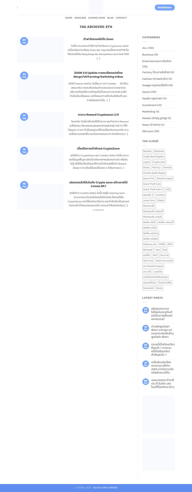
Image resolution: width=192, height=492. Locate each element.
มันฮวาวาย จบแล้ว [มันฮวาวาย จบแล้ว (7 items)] (164, 260)
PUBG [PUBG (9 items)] (162, 244)
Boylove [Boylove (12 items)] (147, 151)
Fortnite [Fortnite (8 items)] (167, 167)
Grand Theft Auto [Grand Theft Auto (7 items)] (152, 184)
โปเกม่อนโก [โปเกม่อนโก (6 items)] (148, 288)
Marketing (148, 111)
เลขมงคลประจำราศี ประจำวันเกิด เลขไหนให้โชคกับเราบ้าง (162, 383)
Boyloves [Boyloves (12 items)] (159, 151)
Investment (149, 105)
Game (146, 92)
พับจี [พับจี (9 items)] (155, 255)
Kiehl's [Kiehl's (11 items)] (161, 200)
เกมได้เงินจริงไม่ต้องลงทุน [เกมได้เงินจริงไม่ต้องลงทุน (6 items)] (155, 277)
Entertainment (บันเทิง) (156, 61)
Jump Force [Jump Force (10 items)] (149, 200)
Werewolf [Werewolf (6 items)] (148, 249)
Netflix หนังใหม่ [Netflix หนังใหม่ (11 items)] (150, 239)
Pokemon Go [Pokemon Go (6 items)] (149, 244)
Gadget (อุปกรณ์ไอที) (155, 85)
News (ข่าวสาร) (151, 125)
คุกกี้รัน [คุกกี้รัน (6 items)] (146, 255)
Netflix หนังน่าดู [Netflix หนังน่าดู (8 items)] (151, 233)
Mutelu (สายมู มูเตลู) (154, 118)
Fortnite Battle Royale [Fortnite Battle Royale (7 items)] (154, 173)
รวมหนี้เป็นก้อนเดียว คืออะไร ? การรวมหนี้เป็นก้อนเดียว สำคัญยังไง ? (163, 349)
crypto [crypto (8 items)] (146, 162)
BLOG (110, 17)
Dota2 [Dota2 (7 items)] (146, 167)
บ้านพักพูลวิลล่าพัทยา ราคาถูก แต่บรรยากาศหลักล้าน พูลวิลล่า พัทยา (162, 332)
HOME (68, 17)
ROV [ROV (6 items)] (170, 244)
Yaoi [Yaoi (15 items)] (157, 249)
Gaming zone (96, 17)
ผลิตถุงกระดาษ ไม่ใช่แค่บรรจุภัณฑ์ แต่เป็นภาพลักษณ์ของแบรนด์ (161, 314)
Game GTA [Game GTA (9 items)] (148, 178)
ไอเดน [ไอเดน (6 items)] (159, 288)
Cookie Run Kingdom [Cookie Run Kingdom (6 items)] (154, 156)
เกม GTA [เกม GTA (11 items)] (147, 271)
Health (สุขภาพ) (152, 98)
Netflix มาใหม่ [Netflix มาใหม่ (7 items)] (149, 227)
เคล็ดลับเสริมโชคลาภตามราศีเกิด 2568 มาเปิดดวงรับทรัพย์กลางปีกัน (162, 367)
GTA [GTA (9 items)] (168, 189)
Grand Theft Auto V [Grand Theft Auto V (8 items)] (153, 189)
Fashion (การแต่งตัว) (155, 79)
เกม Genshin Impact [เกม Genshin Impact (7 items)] (153, 266)
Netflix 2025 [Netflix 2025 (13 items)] (149, 222)
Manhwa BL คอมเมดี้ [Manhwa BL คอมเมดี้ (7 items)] (153, 211)
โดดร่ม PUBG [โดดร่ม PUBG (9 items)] (165, 282)
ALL (144, 48)
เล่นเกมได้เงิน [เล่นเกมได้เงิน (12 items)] (149, 282)
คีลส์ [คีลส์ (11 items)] (165, 249)
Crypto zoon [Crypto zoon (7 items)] (159, 162)
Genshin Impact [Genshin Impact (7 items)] (165, 178)
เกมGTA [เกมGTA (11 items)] (158, 271)
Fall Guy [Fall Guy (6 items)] (156, 167)
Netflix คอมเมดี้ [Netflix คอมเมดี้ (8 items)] (165, 222)
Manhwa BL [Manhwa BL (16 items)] (149, 206)
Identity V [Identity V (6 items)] (148, 195)
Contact (121, 17)
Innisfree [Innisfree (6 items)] (160, 195)
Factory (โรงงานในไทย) (156, 72)
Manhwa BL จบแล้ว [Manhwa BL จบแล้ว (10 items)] (152, 216)
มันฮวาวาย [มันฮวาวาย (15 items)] (148, 260)
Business (148, 54)
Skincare (80, 17)
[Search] (18, 7)
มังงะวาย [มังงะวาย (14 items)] (164, 255)
